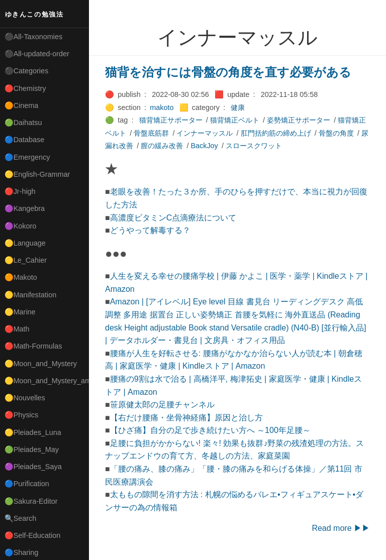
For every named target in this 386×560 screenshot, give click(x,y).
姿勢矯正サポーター (298, 120)
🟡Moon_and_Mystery (41, 364)
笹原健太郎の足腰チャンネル (162, 404)
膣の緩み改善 (162, 146)
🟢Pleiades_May (32, 449)
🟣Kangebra (25, 208)
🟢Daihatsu (23, 123)
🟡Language (25, 243)
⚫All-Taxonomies (34, 37)
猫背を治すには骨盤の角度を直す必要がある (228, 72)
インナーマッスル (204, 133)
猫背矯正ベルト (234, 120)
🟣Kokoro (21, 226)
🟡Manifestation (31, 295)
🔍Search (21, 518)
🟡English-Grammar (37, 174)
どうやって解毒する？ (150, 230)
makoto (161, 107)
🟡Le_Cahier (26, 260)
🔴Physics (22, 415)
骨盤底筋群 (151, 133)
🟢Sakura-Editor (31, 501)
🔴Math (17, 329)
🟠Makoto (21, 277)
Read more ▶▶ (341, 528)
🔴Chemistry (25, 88)
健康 (238, 107)
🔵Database (25, 140)
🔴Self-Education (33, 535)
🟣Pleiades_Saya (33, 467)
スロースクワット (254, 146)
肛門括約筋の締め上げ (276, 133)
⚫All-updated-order (37, 54)
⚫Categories (27, 71)
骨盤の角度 (336, 133)
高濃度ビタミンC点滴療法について (173, 217)
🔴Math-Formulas (33, 346)
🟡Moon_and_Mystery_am (47, 381)
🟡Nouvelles (25, 398)
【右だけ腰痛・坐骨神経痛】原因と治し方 (186, 417)
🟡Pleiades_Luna (33, 432)
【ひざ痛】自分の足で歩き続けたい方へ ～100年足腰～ (210, 430)
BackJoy (204, 146)
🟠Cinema (22, 105)
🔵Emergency (27, 157)
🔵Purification (27, 484)
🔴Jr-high (20, 191)
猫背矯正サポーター (171, 120)
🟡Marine (20, 312)
